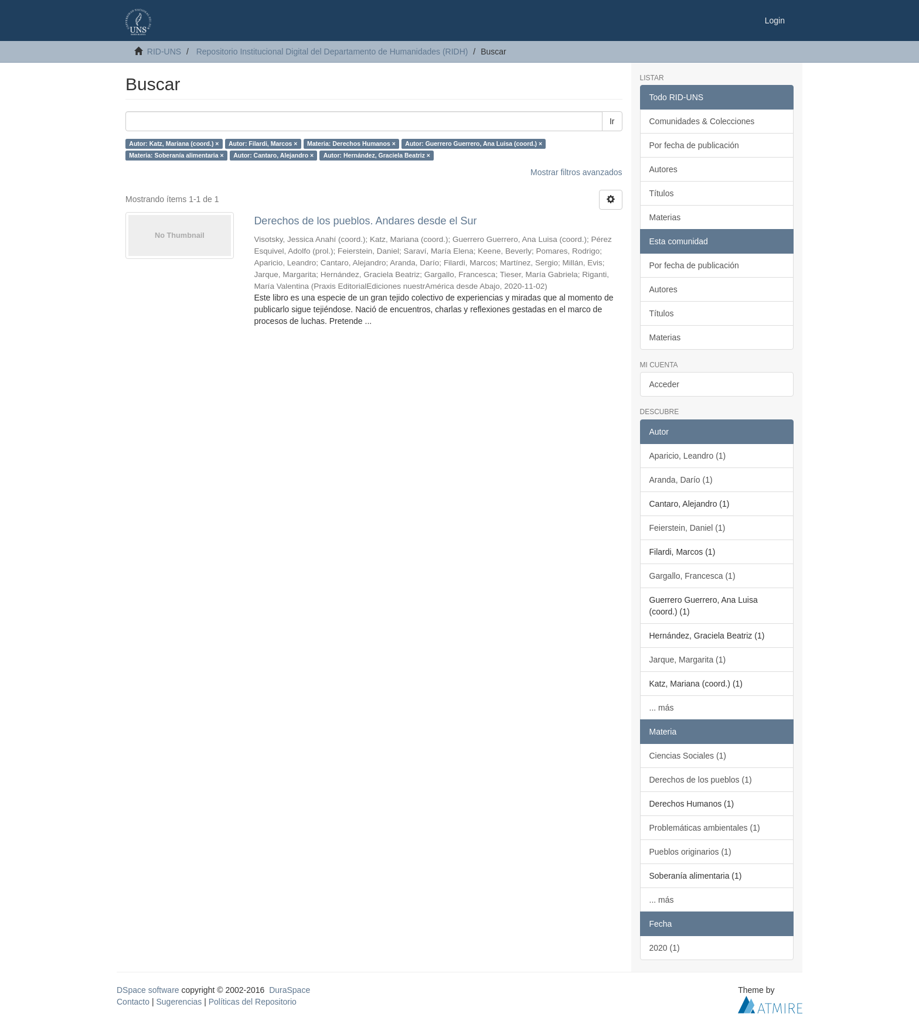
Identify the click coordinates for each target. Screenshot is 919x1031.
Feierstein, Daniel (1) (687, 527)
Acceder (664, 384)
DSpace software (148, 990)
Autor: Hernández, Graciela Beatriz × (377, 155)
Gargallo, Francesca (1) (692, 576)
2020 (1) (664, 948)
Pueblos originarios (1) (690, 851)
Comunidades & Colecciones (702, 121)
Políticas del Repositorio (253, 1001)
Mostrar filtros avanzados (576, 172)
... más (661, 707)
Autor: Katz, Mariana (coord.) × (174, 143)
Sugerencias (179, 1001)
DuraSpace (289, 990)
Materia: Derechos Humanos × (351, 143)
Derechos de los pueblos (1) (700, 779)
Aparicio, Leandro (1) (687, 455)
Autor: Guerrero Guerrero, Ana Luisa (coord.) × (473, 143)
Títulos (661, 193)
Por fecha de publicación (694, 145)
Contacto (133, 1001)
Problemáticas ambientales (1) (704, 827)
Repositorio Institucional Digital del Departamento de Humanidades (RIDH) (332, 51)
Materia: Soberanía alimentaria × (176, 155)
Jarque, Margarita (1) (687, 659)
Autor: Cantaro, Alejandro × (273, 155)
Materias (665, 217)
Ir (612, 121)
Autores (663, 169)
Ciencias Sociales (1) (688, 755)
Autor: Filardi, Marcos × (263, 143)
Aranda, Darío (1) (681, 479)
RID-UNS (164, 51)
